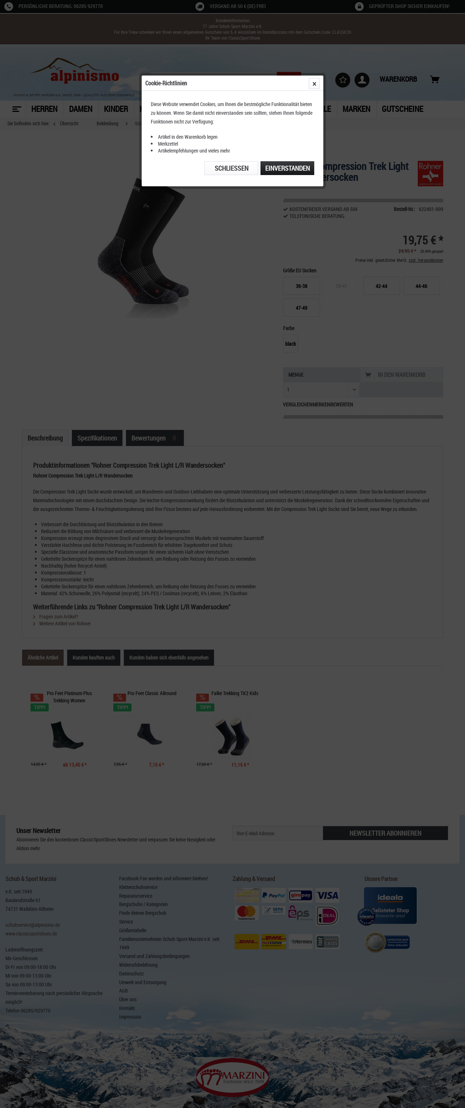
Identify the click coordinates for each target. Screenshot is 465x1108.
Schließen (231, 168)
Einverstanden (287, 168)
